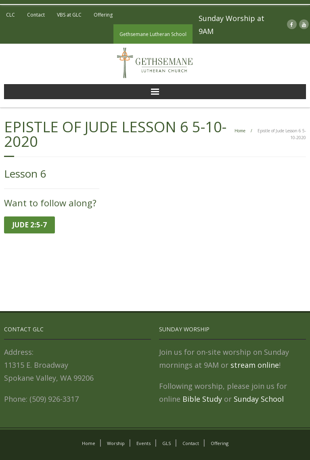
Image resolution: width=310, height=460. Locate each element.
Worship (116, 443)
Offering (103, 14)
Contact (36, 14)
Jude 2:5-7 (29, 224)
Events (143, 443)
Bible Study (202, 399)
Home (240, 131)
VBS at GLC (69, 14)
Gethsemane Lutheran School (152, 34)
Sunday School (259, 399)
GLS (166, 443)
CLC (10, 14)
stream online (254, 365)
